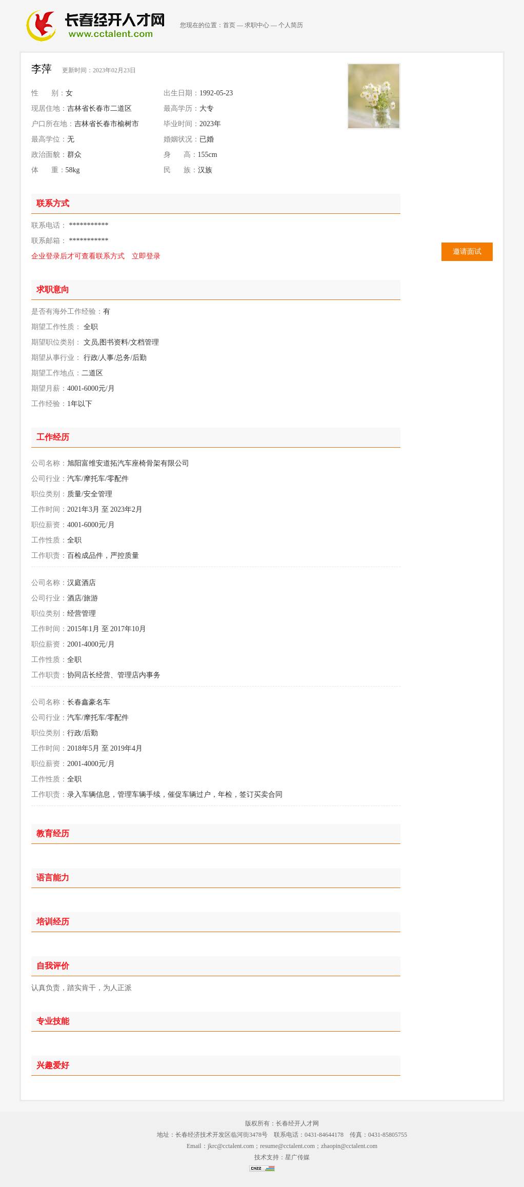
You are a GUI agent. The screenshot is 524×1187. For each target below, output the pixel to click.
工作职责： (49, 555)
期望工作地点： (56, 373)
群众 (74, 154)
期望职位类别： (56, 342)
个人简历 (290, 25)
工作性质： (49, 540)
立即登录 (146, 256)
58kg (73, 170)
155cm (207, 154)
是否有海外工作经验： (67, 311)
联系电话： (49, 225)
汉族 (205, 170)
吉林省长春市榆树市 (106, 124)
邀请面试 (467, 251)
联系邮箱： (49, 241)
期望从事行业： (56, 357)
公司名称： (49, 463)
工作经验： (49, 404)
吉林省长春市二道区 (99, 108)
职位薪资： (49, 525)
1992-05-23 (216, 93)
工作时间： (49, 509)
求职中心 (257, 25)
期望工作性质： (56, 327)
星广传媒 (297, 1157)
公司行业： (49, 478)
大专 (206, 108)
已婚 (206, 139)
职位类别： (49, 494)
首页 (229, 25)
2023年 (210, 124)
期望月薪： (49, 388)
